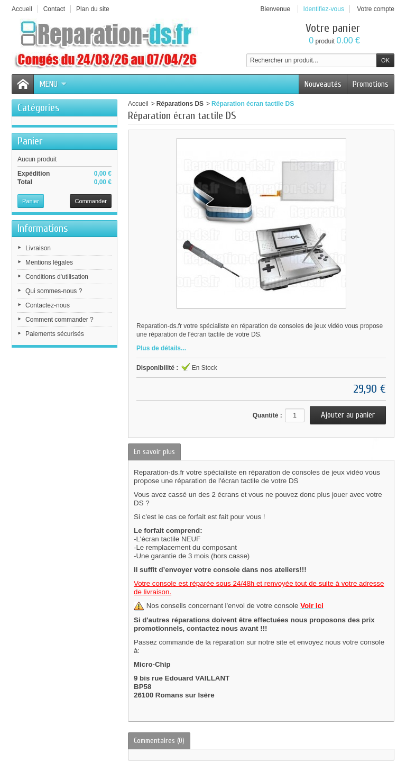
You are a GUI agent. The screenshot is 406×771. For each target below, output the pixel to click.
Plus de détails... (161, 348)
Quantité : (267, 415)
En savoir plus (154, 451)
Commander (91, 201)
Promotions (371, 84)
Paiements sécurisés (54, 334)
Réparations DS (180, 103)
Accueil (138, 103)
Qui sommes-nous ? (53, 291)
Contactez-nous (47, 305)
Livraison (38, 248)
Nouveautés (323, 84)
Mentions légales (49, 262)
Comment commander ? (59, 319)
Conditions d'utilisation (56, 276)
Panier (29, 141)
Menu (53, 84)
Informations (42, 228)
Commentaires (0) (159, 740)
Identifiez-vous (323, 9)
